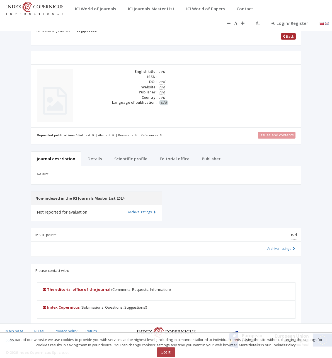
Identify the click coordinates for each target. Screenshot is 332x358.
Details (95, 158)
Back (288, 36)
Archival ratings (281, 248)
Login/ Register (290, 23)
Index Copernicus (61, 307)
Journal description (56, 158)
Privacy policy (66, 330)
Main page (14, 330)
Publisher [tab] (211, 158)
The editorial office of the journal (76, 289)
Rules (39, 330)
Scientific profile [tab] (130, 158)
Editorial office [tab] (175, 158)
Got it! (166, 352)
